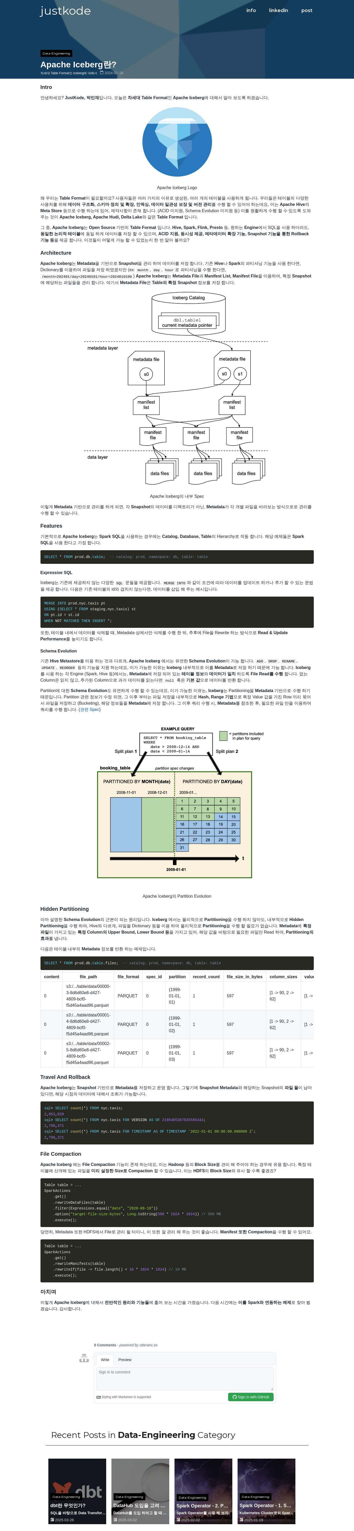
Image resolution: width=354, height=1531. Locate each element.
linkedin (278, 10)
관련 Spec (89, 709)
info (251, 10)
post (306, 10)
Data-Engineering (56, 53)
